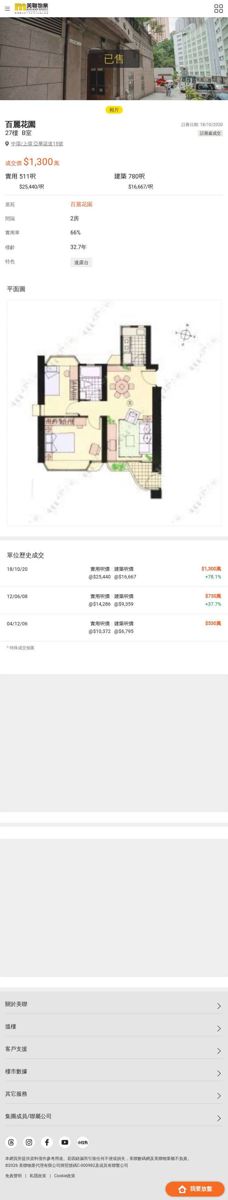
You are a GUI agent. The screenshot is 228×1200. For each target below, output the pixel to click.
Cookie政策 (64, 1175)
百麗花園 (81, 204)
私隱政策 (38, 1175)
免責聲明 (13, 1175)
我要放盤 (195, 1189)
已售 (114, 59)
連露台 (81, 262)
